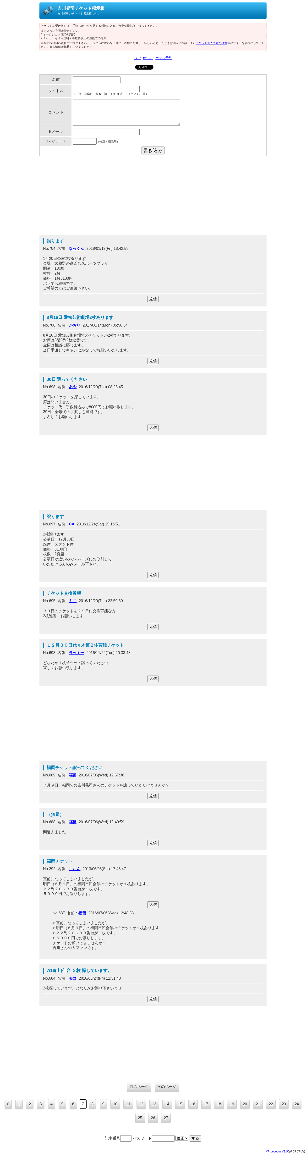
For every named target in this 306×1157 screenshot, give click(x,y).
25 (140, 1118)
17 (206, 1104)
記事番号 (118, 1138)
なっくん (76, 248)
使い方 (148, 58)
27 (166, 1118)
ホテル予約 (163, 58)
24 (297, 1104)
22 (271, 1104)
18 (219, 1104)
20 (245, 1104)
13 (154, 1104)
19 (232, 1104)
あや (72, 387)
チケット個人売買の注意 (211, 43)
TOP (137, 58)
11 (128, 1104)
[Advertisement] (153, 196)
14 (167, 1104)
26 (153, 1118)
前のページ (139, 1087)
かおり (74, 325)
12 (141, 1104)
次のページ (166, 1087)
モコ (72, 978)
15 (180, 1104)
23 (284, 1104)
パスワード (154, 1138)
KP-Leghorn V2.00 (277, 1151)
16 (193, 1104)
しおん (74, 869)
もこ (72, 601)
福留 (72, 775)
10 (115, 1104)
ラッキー (76, 653)
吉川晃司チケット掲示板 (81, 8)
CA (71, 524)
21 (258, 1104)
